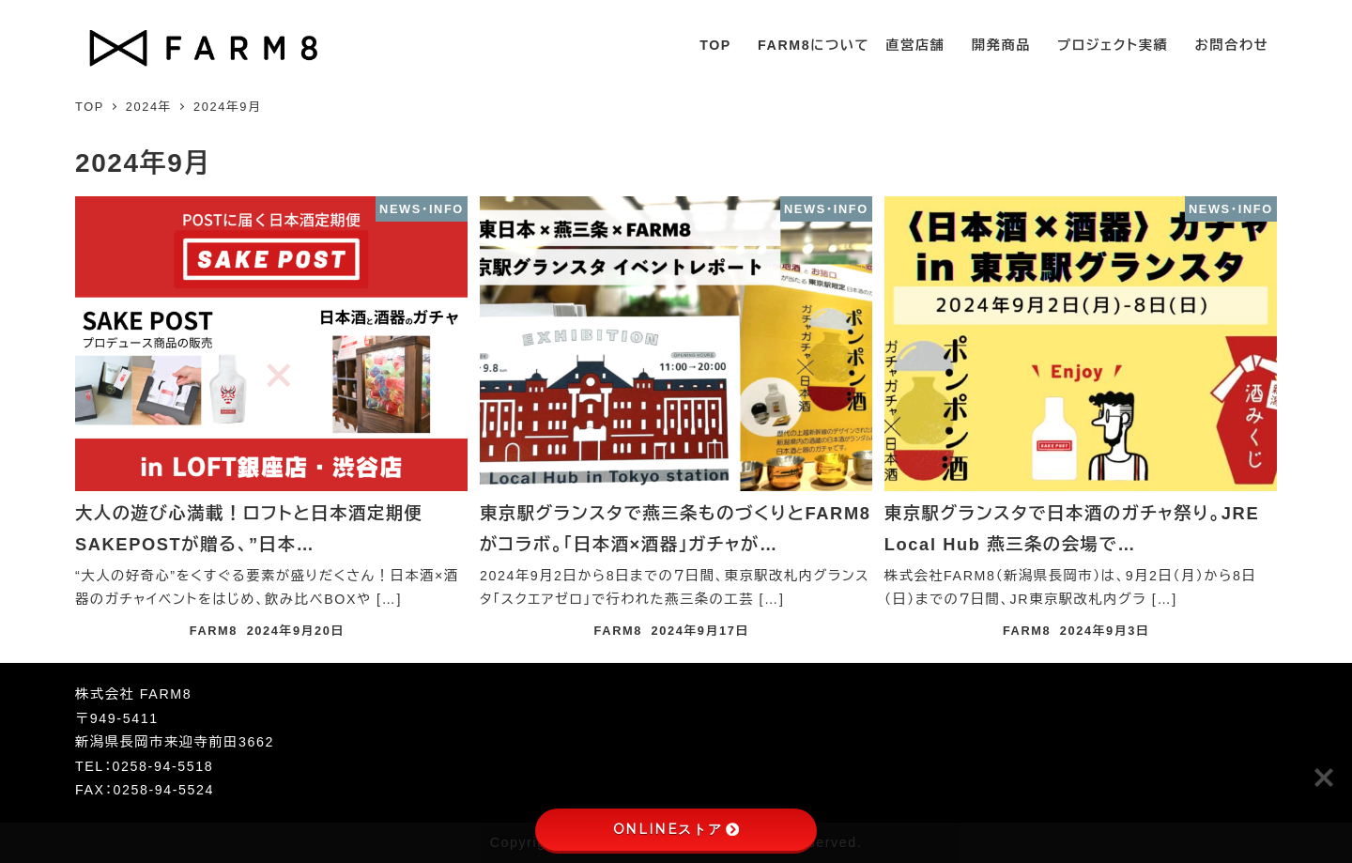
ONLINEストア (676, 829)
